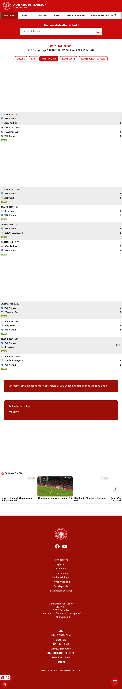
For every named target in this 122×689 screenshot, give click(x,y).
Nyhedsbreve (61, 560)
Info (33, 59)
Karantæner (68, 59)
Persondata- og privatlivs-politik (61, 671)
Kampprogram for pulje (93, 59)
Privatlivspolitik (61, 582)
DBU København (61, 649)
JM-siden (14, 412)
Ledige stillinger (61, 577)
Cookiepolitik (61, 586)
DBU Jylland (61, 644)
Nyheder (61, 564)
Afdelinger (61, 568)
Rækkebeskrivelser (19, 406)
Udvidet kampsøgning (103, 15)
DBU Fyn (61, 640)
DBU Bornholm (61, 635)
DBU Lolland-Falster (61, 653)
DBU (61, 631)
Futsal (61, 662)
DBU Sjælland (61, 657)
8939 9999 (100, 386)
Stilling (21, 59)
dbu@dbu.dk (63, 617)
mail (79, 386)
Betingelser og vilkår (61, 591)
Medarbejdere (61, 573)
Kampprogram (49, 59)
